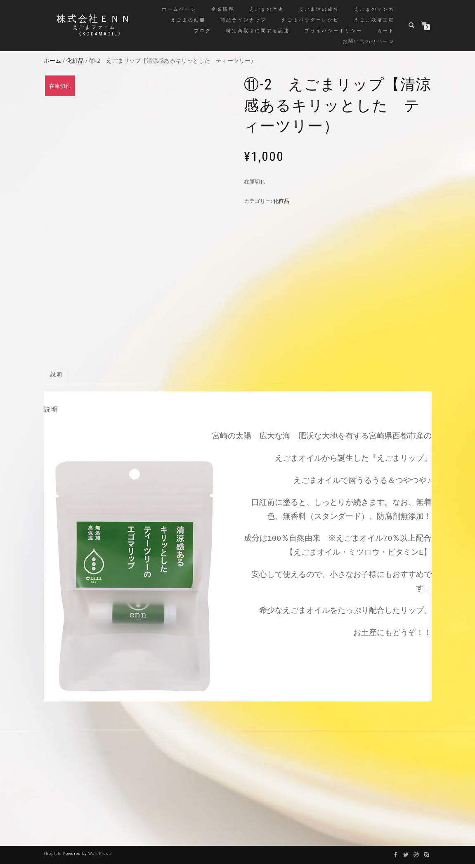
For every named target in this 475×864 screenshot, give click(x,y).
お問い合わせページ (369, 41)
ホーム (52, 60)
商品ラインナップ (243, 20)
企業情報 (222, 9)
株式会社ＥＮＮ (94, 19)
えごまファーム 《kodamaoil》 (94, 30)
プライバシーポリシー (333, 30)
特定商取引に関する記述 (258, 30)
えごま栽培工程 (374, 20)
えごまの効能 (188, 20)
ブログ (202, 30)
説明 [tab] (56, 375)
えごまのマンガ (374, 9)
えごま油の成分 (319, 9)
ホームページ (179, 9)
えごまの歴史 (266, 9)
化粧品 (75, 60)
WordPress (99, 853)
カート (386, 30)
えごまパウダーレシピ (310, 20)
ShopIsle (53, 853)
